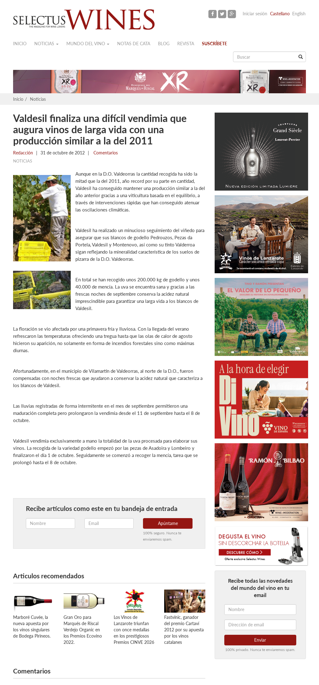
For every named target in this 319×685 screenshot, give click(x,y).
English (299, 13)
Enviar (260, 640)
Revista (185, 43)
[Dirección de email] (260, 624)
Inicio (19, 43)
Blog (163, 43)
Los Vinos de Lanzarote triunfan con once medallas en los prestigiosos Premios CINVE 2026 (134, 630)
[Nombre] (260, 609)
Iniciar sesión (255, 13)
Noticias (46, 43)
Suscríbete (214, 43)
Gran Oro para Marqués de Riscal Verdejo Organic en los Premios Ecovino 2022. (83, 630)
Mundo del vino (87, 43)
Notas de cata (133, 43)
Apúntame (168, 523)
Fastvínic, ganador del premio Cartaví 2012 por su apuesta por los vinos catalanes (184, 630)
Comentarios (105, 152)
